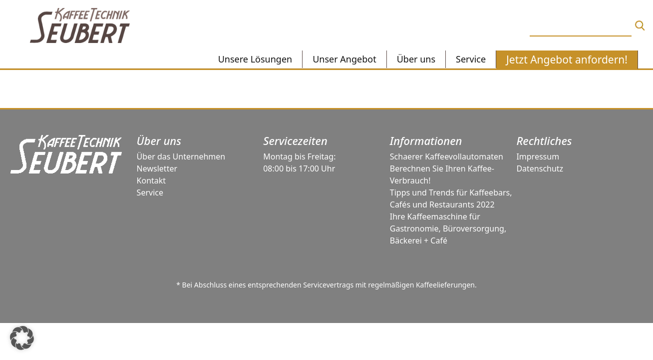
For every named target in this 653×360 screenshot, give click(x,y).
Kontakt (151, 180)
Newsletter (157, 168)
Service (150, 192)
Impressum (537, 156)
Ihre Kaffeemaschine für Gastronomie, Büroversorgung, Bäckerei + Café (448, 228)
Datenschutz (539, 168)
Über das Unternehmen (181, 156)
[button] (22, 338)
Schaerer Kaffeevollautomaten (446, 156)
